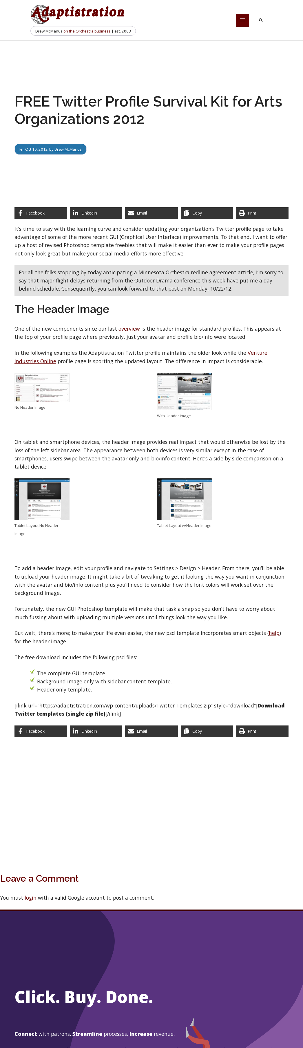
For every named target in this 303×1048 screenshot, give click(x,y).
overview (129, 328)
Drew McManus (68, 149)
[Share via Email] (151, 213)
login (30, 897)
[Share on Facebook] (40, 213)
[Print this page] (262, 213)
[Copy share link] (207, 213)
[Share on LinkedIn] (96, 213)
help (274, 632)
